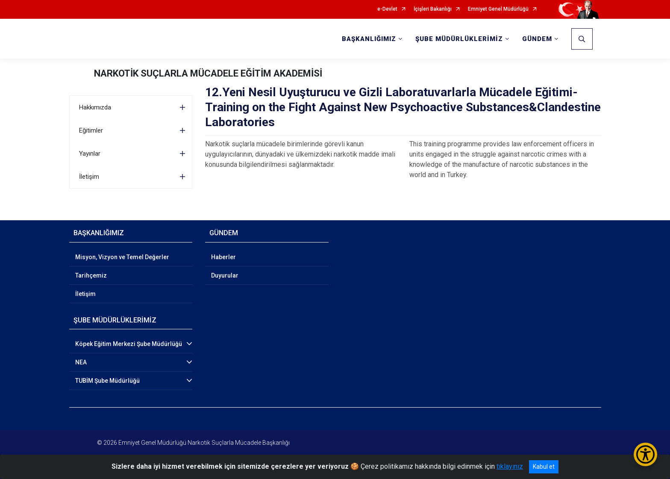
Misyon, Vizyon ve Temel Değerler (122, 257)
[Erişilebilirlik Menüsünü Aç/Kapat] (645, 454)
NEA (81, 362)
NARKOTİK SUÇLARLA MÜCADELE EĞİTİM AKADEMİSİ (208, 73)
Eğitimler (91, 130)
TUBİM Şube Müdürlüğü (107, 380)
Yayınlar (89, 153)
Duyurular (224, 275)
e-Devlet (387, 9)
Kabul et (544, 466)
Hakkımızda (95, 107)
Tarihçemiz (91, 275)
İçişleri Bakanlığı (433, 9)
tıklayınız (510, 466)
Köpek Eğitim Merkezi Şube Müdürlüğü (128, 343)
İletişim (89, 176)
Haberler (223, 257)
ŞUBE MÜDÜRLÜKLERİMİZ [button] (459, 39)
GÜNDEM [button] (537, 39)
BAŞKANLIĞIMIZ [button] (369, 39)
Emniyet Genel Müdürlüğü (498, 9)
